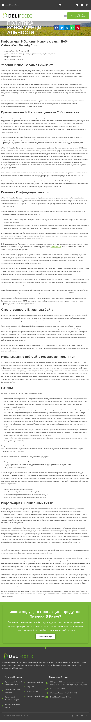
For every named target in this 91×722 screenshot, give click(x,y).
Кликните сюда (45, 638)
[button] (60, 5)
